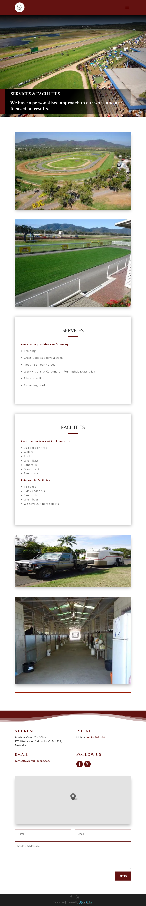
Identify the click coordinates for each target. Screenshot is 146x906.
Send (123, 876)
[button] (74, 796)
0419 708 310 (88, 741)
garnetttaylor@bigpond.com (45, 757)
